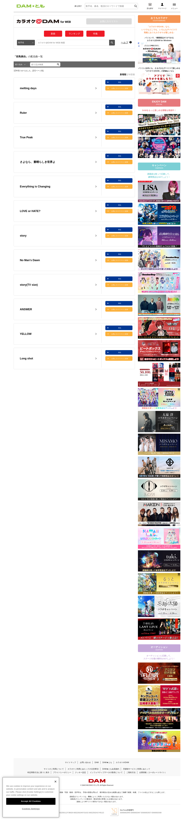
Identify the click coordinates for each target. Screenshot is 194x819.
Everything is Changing (35, 186)
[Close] (55, 780)
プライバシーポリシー (62, 772)
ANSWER (26, 309)
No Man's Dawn (30, 260)
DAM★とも (107, 762)
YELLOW (26, 333)
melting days (28, 88)
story (23, 235)
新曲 (53, 33)
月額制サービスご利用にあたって (136, 769)
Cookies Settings (31, 808)
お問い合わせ (85, 762)
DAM (97, 762)
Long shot (26, 358)
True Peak (26, 137)
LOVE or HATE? (30, 211)
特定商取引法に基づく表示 (38, 772)
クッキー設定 (80, 772)
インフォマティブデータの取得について (106, 772)
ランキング (74, 33)
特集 (95, 33)
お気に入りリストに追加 (119, 88)
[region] (30, 796)
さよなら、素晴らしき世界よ (37, 161)
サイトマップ (70, 762)
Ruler (23, 112)
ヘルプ (124, 42)
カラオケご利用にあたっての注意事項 (83, 769)
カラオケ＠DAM (122, 762)
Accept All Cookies (31, 800)
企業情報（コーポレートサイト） (153, 772)
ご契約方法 (130, 772)
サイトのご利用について (54, 769)
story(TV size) (29, 284)
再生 (119, 82)
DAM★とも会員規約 (110, 769)
